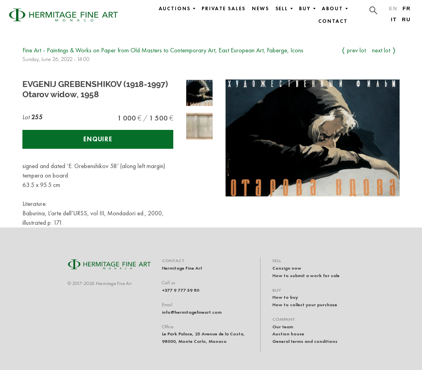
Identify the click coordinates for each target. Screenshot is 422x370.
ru (406, 19)
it (394, 19)
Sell (284, 9)
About (335, 9)
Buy (307, 9)
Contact (332, 21)
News (260, 9)
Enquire (97, 139)
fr (406, 8)
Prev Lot (356, 50)
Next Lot (381, 50)
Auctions (177, 9)
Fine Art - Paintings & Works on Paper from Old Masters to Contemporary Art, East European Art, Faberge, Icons (162, 50)
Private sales (224, 9)
